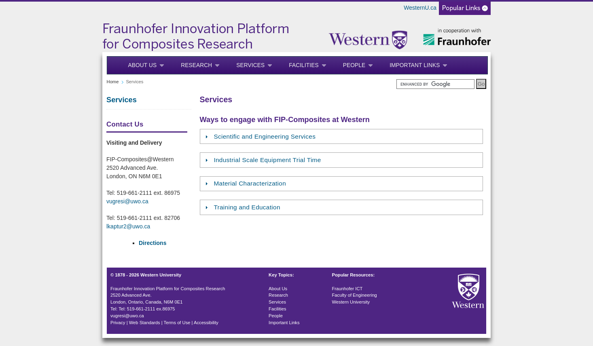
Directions (152, 243)
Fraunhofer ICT (347, 288)
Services (250, 65)
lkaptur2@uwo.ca (128, 226)
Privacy (117, 322)
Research (196, 65)
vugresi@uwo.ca (127, 201)
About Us (142, 65)
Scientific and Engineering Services (265, 136)
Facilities (303, 65)
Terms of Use (177, 322)
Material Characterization (250, 183)
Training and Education (247, 207)
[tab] (341, 136)
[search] (435, 84)
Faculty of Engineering (354, 295)
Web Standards (144, 322)
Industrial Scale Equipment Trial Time (267, 159)
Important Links (415, 65)
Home (113, 81)
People (354, 65)
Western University (351, 302)
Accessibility (206, 322)
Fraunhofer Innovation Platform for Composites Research (167, 288)
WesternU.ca (420, 7)
